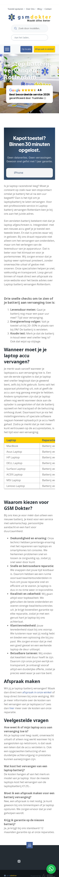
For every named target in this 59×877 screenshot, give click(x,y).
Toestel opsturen (15, 9)
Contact (48, 9)
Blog (39, 9)
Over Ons (30, 9)
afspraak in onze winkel (37, 692)
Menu (7, 49)
